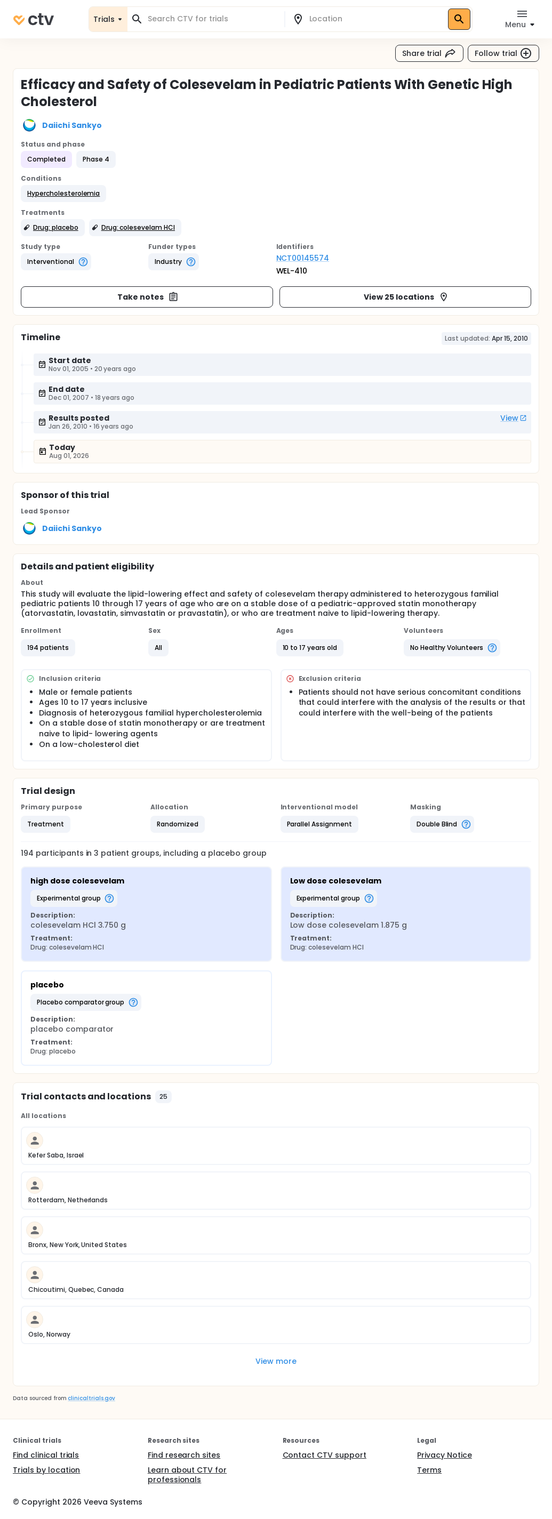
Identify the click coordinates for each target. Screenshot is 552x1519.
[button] (63, 193)
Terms (429, 1470)
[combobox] (212, 19)
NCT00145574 (303, 258)
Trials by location (46, 1470)
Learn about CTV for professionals (187, 1474)
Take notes (148, 297)
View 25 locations (406, 297)
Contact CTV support (324, 1455)
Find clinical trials (46, 1455)
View (513, 418)
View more (276, 1361)
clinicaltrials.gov (91, 1398)
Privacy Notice (444, 1455)
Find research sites (184, 1455)
